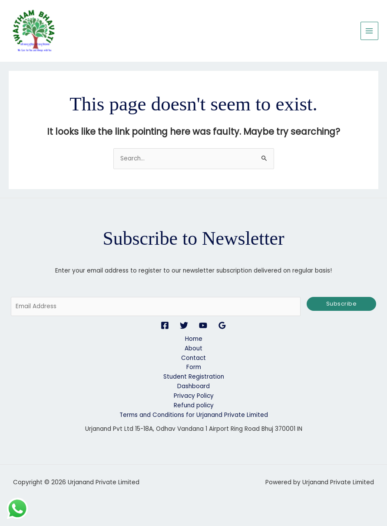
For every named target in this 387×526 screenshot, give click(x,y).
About (193, 349)
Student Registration (193, 377)
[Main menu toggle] (369, 31)
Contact (193, 358)
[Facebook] (165, 326)
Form (193, 368)
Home (193, 339)
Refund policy (194, 406)
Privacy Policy (194, 396)
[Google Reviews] (222, 326)
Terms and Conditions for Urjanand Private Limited (193, 415)
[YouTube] (203, 326)
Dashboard (193, 387)
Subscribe (341, 304)
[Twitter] (184, 326)
